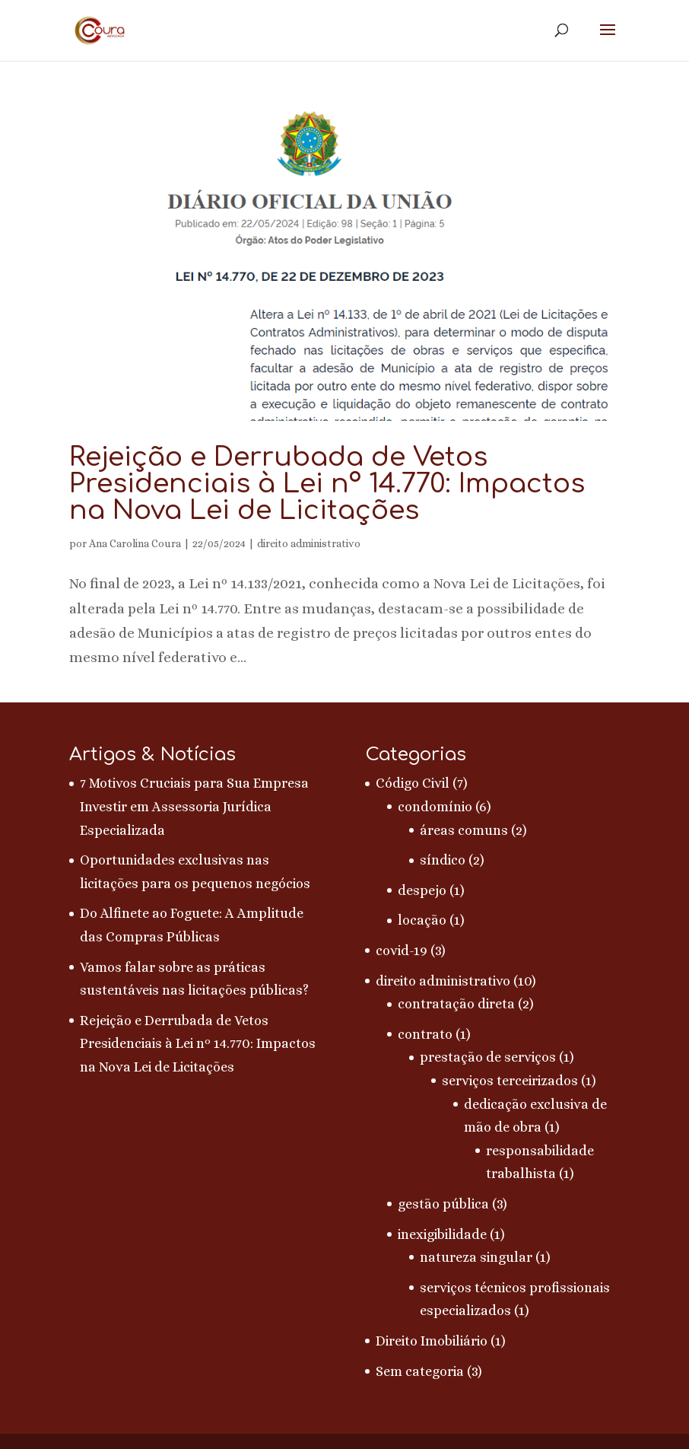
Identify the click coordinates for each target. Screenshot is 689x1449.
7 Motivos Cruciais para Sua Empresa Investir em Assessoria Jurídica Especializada (194, 806)
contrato (425, 1034)
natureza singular (476, 1257)
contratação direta (456, 1003)
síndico (442, 860)
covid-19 (401, 950)
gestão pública (443, 1204)
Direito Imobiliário (431, 1341)
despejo (422, 890)
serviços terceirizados (510, 1080)
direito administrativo (308, 543)
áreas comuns (464, 830)
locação (422, 920)
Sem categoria (420, 1371)
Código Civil (412, 783)
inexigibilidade (442, 1234)
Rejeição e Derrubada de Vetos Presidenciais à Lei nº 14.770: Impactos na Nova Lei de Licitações (327, 483)
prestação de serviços (488, 1057)
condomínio (435, 806)
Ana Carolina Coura (135, 543)
